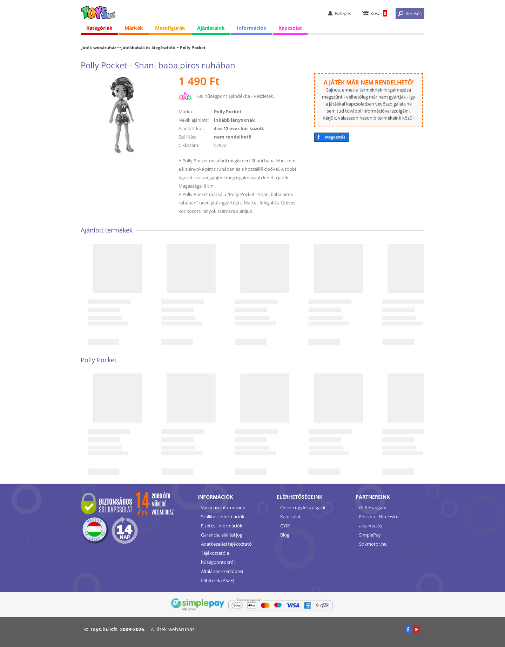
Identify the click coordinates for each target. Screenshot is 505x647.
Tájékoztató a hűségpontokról (218, 557)
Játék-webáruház (98, 47)
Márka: (186, 111)
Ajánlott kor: (191, 128)
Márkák (133, 28)
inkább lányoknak (234, 120)
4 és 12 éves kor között (239, 128)
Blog (284, 535)
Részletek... (265, 96)
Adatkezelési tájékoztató (226, 544)
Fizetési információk (221, 526)
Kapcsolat (290, 28)
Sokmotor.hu (373, 544)
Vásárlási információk (223, 507)
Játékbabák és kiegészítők (148, 47)
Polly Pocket (193, 47)
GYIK (285, 526)
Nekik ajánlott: (194, 120)
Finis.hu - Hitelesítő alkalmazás (379, 521)
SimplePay (370, 535)
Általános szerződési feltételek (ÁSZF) (222, 576)
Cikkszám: (189, 145)
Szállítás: (187, 137)
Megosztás (335, 137)
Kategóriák (99, 28)
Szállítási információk (222, 516)
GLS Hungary (372, 507)
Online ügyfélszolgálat (303, 507)
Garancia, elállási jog (221, 535)
